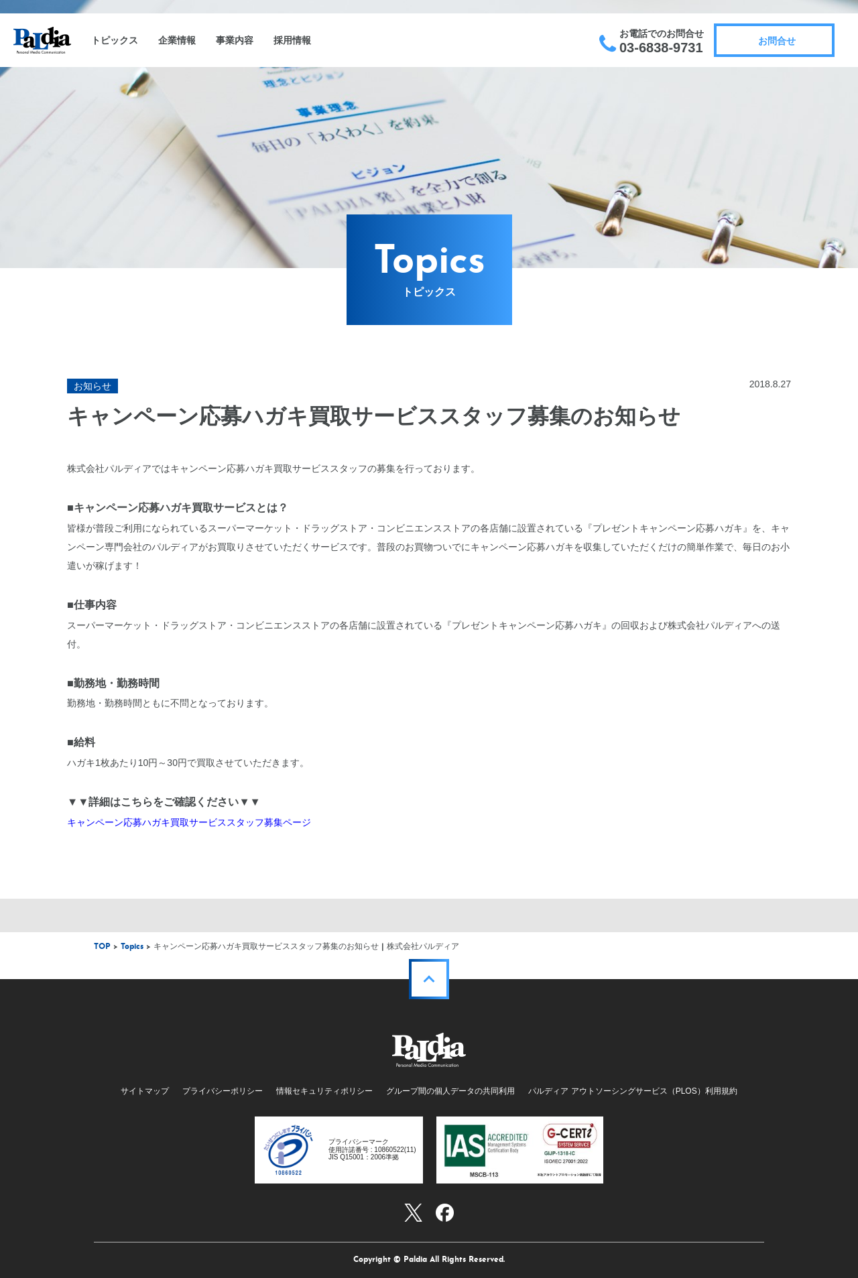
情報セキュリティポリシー (324, 1091)
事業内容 (234, 40)
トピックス (114, 40)
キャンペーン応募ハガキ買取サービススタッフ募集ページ (189, 822)
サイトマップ (145, 1091)
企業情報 (177, 40)
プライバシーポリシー (222, 1091)
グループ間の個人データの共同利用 (450, 1091)
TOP (102, 947)
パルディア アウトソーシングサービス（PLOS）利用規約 (632, 1091)
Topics (132, 947)
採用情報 (292, 40)
